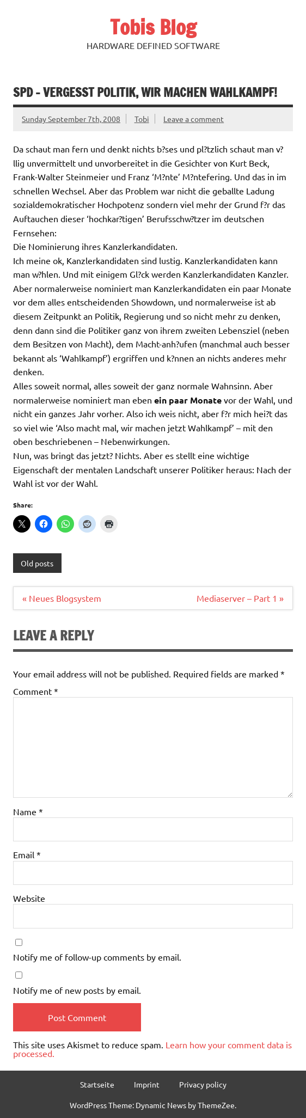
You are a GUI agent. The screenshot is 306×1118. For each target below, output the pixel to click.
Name (28, 811)
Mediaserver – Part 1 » (240, 597)
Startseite (97, 1084)
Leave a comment (193, 119)
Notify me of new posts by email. (77, 990)
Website (29, 898)
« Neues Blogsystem (61, 597)
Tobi (141, 119)
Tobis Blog (153, 27)
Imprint (147, 1084)
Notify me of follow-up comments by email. (97, 956)
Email (27, 854)
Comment (35, 691)
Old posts (37, 563)
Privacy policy (203, 1084)
